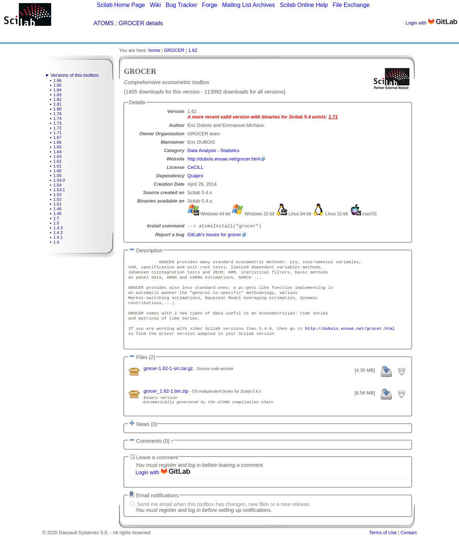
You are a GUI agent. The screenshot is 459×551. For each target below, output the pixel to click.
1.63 (57, 156)
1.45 (57, 213)
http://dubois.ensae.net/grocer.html (223, 159)
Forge (209, 5)
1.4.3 (58, 228)
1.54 (57, 185)
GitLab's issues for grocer (214, 235)
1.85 (57, 85)
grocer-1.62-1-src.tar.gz (169, 381)
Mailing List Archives (248, 5)
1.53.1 (59, 190)
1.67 (57, 137)
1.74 (57, 118)
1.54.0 (59, 180)
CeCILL (195, 167)
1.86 (57, 80)
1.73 (57, 123)
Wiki (155, 5)
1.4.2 (58, 232)
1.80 (57, 109)
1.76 (57, 114)
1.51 (57, 204)
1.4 (56, 242)
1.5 (56, 223)
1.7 (56, 218)
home (154, 50)
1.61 (57, 166)
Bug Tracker (181, 5)
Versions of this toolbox (74, 75)
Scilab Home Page (120, 5)
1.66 (57, 142)
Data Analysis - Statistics (213, 150)
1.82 (57, 99)
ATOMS (104, 23)
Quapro (195, 175)
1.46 (57, 209)
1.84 (57, 90)
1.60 (57, 171)
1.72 (57, 128)
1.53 (57, 194)
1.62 (57, 161)
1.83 (57, 95)
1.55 (57, 175)
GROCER (174, 50)
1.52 (57, 199)
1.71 (57, 133)
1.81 (57, 104)
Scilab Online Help (304, 5)
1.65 (57, 147)
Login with (431, 23)
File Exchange (351, 5)
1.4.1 (58, 237)
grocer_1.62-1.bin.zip (167, 403)
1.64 (57, 152)
